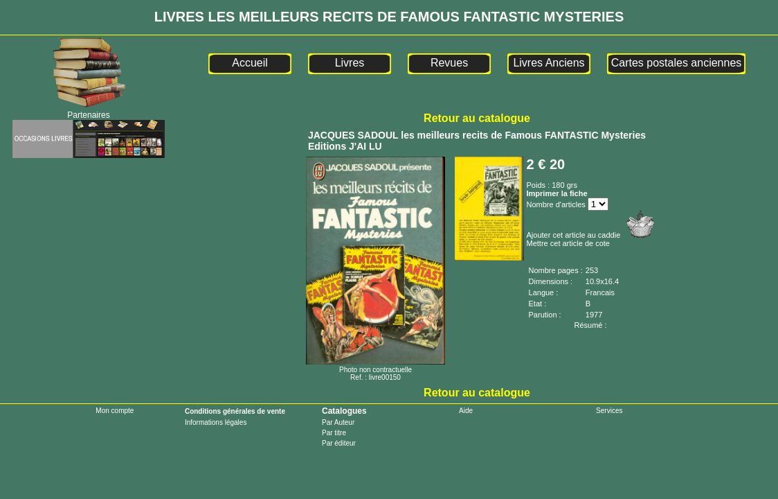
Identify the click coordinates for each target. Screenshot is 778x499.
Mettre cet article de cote (568, 243)
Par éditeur (339, 443)
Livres (350, 63)
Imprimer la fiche (557, 193)
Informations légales (216, 422)
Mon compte (115, 410)
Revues (449, 63)
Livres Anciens (548, 63)
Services (609, 410)
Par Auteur (338, 422)
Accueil (250, 63)
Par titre (334, 433)
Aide (466, 410)
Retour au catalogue (477, 118)
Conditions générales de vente (235, 411)
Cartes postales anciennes (676, 63)
